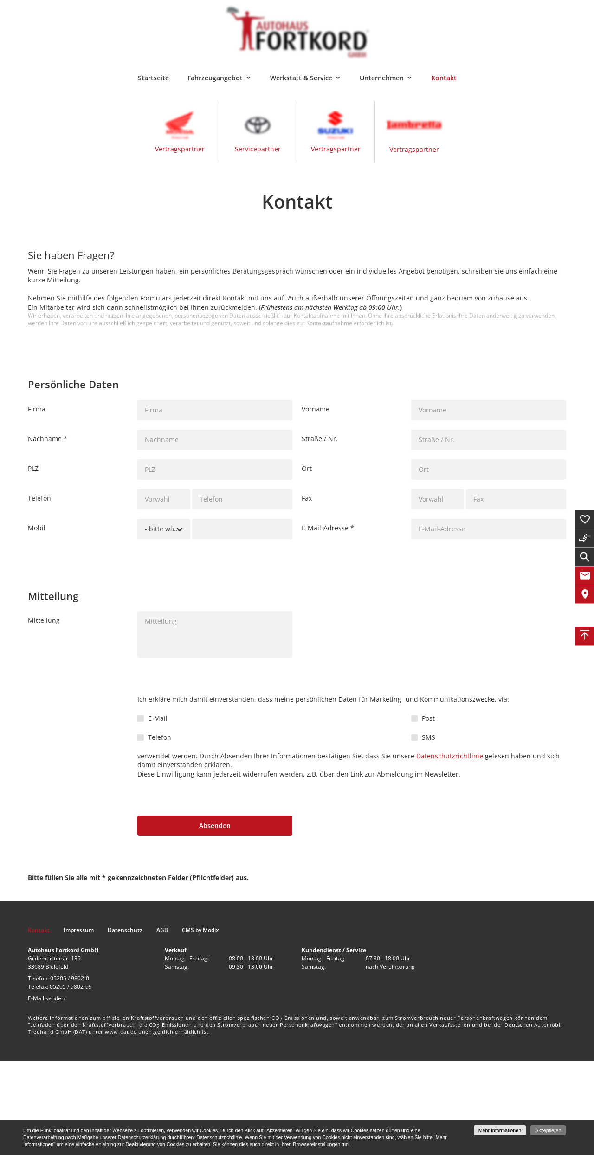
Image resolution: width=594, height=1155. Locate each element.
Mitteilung (44, 620)
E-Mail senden (46, 998)
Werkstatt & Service (301, 77)
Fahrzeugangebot (215, 77)
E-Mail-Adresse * (328, 527)
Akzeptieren (548, 1130)
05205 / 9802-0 (69, 978)
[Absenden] (214, 826)
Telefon (39, 498)
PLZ (33, 468)
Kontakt (444, 77)
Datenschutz (125, 930)
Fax (307, 498)
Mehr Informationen (499, 1130)
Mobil (36, 527)
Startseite (153, 77)
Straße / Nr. (320, 438)
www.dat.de (121, 1031)
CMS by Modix (200, 930)
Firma (36, 409)
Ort (307, 468)
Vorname (315, 409)
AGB (162, 930)
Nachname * (47, 438)
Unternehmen (382, 77)
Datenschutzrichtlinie (449, 755)
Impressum (79, 930)
